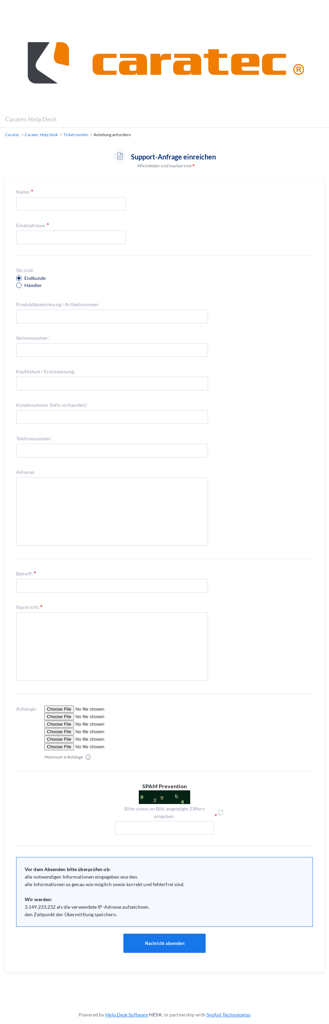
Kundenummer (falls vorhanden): (51, 405)
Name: (23, 192)
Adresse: (25, 472)
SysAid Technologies (229, 1014)
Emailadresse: (31, 225)
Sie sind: (25, 270)
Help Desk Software (126, 1014)
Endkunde (35, 278)
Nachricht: (27, 607)
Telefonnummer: (34, 438)
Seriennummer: (32, 338)
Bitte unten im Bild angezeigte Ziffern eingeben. (164, 812)
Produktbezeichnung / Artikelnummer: (58, 304)
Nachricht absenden (164, 943)
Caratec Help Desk (31, 119)
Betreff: (24, 573)
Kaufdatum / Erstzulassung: (45, 371)
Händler (33, 285)
